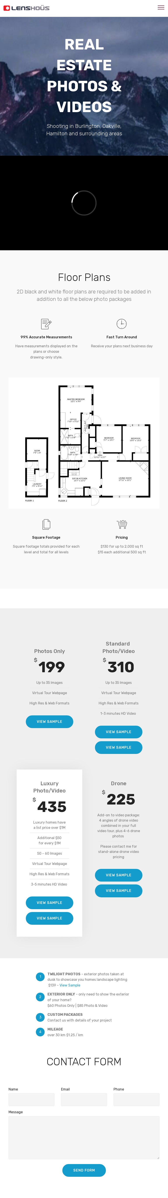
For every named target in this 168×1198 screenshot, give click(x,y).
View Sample (70, 985)
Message (16, 1112)
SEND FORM (84, 1170)
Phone (119, 1089)
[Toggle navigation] (161, 7)
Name (13, 1089)
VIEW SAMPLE (49, 722)
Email (65, 1089)
